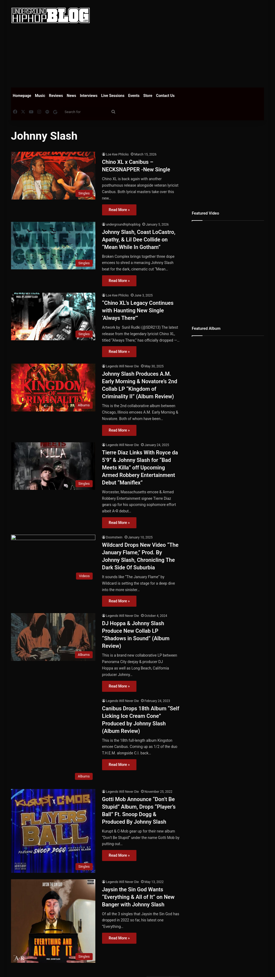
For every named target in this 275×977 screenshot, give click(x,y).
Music (40, 95)
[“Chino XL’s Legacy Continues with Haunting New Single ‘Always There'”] (53, 316)
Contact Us (165, 95)
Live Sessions (113, 95)
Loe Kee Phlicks (117, 154)
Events (133, 95)
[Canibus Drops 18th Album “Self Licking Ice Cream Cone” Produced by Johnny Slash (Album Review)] (53, 740)
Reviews (56, 95)
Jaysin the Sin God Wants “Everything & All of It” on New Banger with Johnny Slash (138, 897)
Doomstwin (114, 537)
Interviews (88, 95)
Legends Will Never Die (122, 366)
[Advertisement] (186, 43)
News (71, 95)
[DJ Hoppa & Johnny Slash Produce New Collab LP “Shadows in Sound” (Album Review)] (53, 637)
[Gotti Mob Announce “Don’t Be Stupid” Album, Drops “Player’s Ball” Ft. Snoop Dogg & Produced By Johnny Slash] (53, 831)
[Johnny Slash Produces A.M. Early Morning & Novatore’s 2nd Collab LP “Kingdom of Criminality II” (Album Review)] (53, 387)
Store (147, 95)
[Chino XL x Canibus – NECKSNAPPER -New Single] (53, 175)
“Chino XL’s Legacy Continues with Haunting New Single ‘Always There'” (137, 310)
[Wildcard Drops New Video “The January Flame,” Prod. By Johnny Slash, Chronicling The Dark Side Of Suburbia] (53, 558)
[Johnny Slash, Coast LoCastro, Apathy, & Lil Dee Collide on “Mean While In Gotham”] (53, 245)
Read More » (119, 210)
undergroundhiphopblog (123, 224)
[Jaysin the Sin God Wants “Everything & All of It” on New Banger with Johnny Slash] (53, 921)
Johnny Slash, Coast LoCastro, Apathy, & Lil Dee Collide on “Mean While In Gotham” (138, 239)
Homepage (22, 95)
